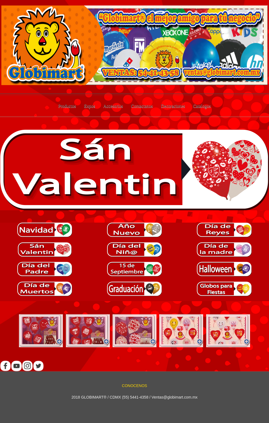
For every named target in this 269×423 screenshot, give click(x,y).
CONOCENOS (134, 385)
